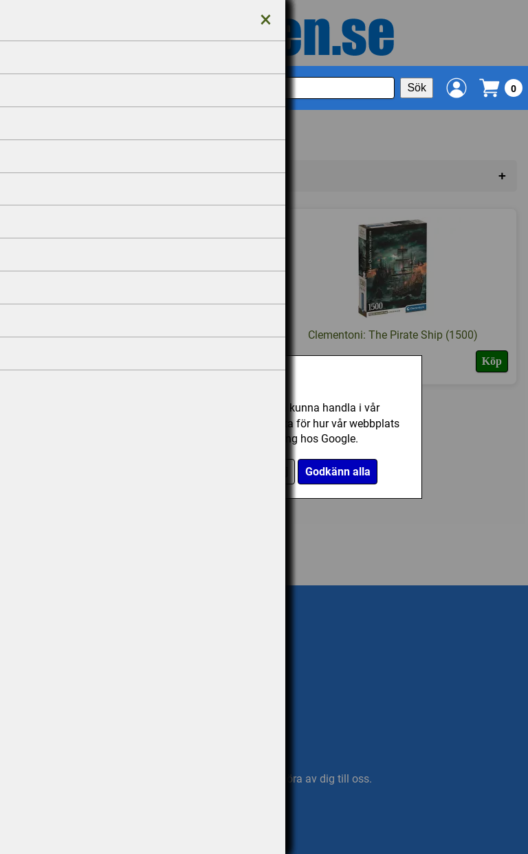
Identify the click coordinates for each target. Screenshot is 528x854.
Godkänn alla (338, 471)
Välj (279, 471)
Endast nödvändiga (204, 471)
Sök (416, 87)
